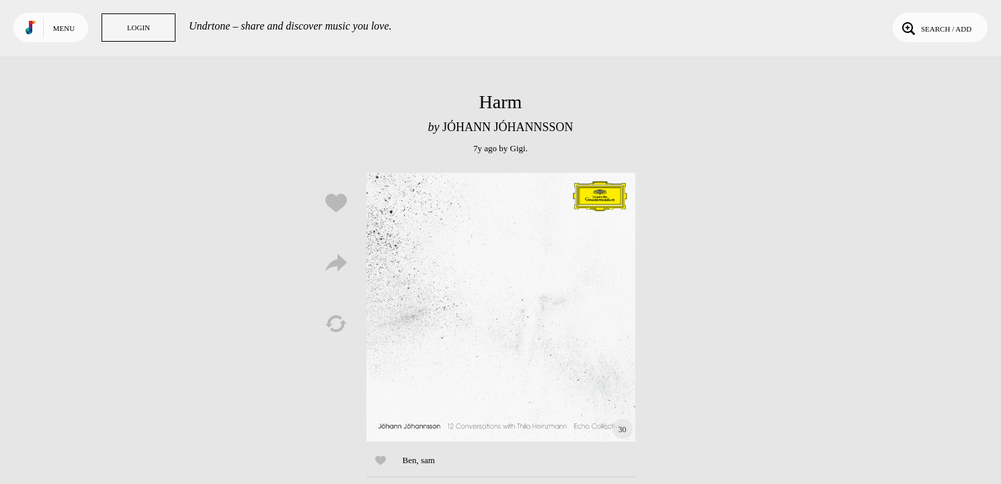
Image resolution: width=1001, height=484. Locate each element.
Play (501, 307)
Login (138, 28)
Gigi (518, 148)
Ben (410, 460)
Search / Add (935, 27)
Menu (64, 28)
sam (428, 460)
